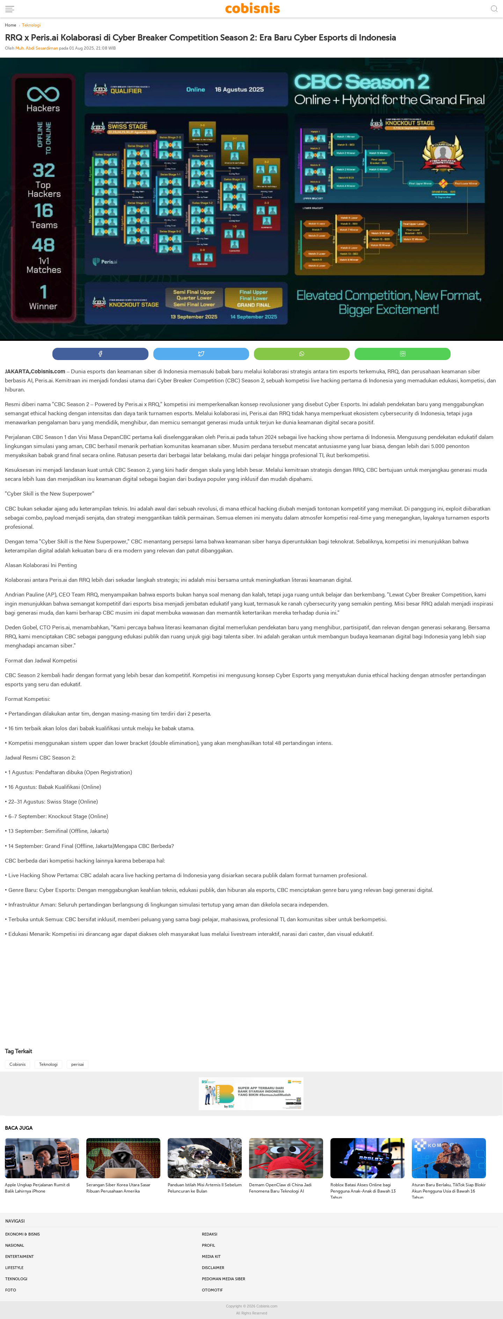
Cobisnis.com (266, 1306)
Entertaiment (19, 1256)
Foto (10, 1290)
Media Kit (211, 1256)
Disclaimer (213, 1268)
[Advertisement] (251, 993)
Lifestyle (14, 1268)
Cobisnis (17, 1064)
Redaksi (209, 1234)
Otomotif (212, 1290)
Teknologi (48, 1064)
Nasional (14, 1245)
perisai (77, 1064)
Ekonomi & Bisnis (22, 1234)
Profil (208, 1245)
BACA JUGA (18, 1128)
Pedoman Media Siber (223, 1279)
